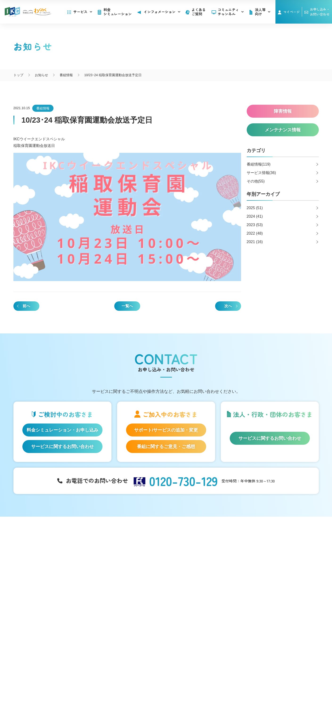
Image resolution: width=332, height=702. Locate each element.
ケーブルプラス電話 (49, 574)
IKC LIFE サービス (47, 593)
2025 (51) (255, 208)
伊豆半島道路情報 (119, 600)
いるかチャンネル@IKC (99, 639)
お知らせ (193, 552)
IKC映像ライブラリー (121, 577)
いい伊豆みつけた (119, 591)
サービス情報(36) (261, 173)
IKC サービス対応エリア (51, 600)
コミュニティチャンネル (231, 11)
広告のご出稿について (202, 595)
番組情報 (42, 108)
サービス (82, 11)
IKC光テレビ (43, 566)
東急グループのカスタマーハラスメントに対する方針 (200, 683)
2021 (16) (255, 242)
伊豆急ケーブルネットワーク (165, 639)
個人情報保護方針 (183, 678)
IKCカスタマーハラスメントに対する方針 (123, 683)
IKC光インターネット (49, 559)
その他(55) (256, 181)
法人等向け (195, 587)
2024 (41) (255, 216)
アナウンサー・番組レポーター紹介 (132, 557)
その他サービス (197, 609)
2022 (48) (255, 233)
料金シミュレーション (117, 11)
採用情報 (261, 573)
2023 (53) (255, 225)
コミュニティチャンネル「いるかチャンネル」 (125, 546)
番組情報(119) (259, 164)
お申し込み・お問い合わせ (276, 563)
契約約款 (209, 678)
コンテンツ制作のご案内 (204, 602)
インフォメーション (202, 543)
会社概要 (122, 678)
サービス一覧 (44, 543)
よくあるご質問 (199, 11)
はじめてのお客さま (49, 552)
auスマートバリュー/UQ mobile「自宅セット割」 (54, 584)
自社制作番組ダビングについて (119, 567)
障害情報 (193, 559)
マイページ (291, 11)
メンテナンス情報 (199, 566)
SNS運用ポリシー (149, 678)
